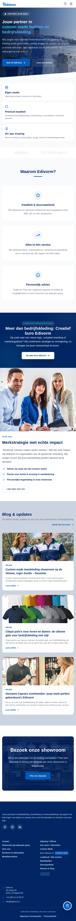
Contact (5, 841)
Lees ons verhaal (44, 63)
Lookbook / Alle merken (51, 857)
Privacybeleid (50, 916)
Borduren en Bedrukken (13, 853)
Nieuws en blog (47, 868)
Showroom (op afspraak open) (16, 845)
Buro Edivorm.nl (54, 853)
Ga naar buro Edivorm (38, 355)
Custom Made (46, 849)
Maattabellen (46, 861)
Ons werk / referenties (50, 845)
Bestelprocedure (9, 856)
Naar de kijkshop (16, 62)
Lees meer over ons (16, 489)
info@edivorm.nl (13, 902)
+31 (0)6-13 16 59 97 (15, 897)
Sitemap (45, 874)
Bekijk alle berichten (63, 525)
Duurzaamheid (46, 865)
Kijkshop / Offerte (48, 841)
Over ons (6, 849)
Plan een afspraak (38, 776)
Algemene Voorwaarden (31, 916)
